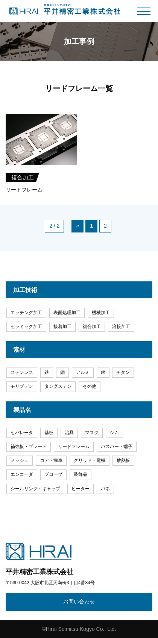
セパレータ (22, 432)
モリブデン (22, 386)
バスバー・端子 (116, 446)
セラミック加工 (26, 326)
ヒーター (80, 488)
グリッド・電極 (89, 460)
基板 (48, 432)
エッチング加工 (26, 312)
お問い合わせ (79, 602)
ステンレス (22, 372)
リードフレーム (74, 446)
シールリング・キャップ (35, 488)
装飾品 (80, 474)
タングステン (57, 386)
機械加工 (101, 312)
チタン (123, 372)
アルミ (83, 372)
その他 (89, 386)
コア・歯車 (51, 460)
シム (114, 432)
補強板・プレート (29, 446)
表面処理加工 (67, 312)
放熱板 (123, 460)
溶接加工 (121, 326)
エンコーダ (22, 474)
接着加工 (62, 326)
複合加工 (92, 326)
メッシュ (20, 460)
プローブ (53, 474)
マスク (92, 432)
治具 (69, 432)
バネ (105, 488)
